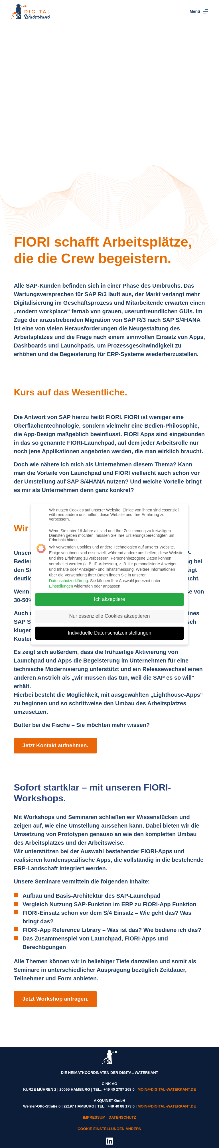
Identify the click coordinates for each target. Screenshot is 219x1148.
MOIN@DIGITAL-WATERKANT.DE (167, 1089)
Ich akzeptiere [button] (109, 596)
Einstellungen (61, 582)
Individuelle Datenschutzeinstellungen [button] (109, 629)
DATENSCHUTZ (122, 1117)
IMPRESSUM (94, 1117)
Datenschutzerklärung (68, 577)
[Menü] (199, 12)
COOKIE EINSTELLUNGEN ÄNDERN (109, 1129)
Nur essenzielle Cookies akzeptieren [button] (109, 612)
